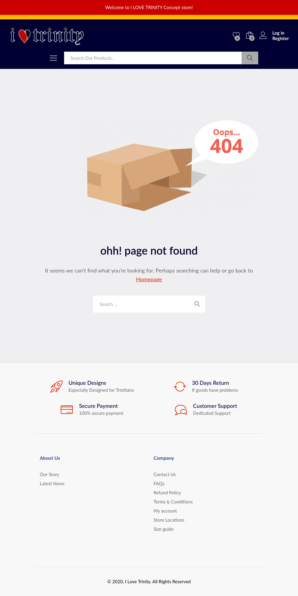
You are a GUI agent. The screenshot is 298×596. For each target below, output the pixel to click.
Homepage (149, 279)
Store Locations (169, 520)
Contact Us (165, 474)
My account (165, 510)
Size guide (164, 529)
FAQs (159, 483)
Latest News (52, 483)
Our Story (49, 474)
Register (280, 38)
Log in (271, 33)
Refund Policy (167, 492)
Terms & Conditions (173, 501)
